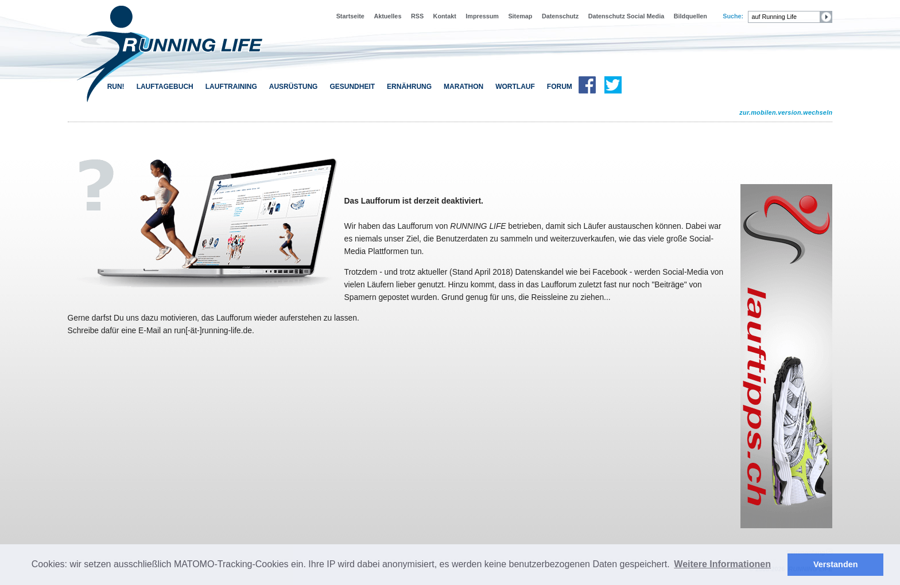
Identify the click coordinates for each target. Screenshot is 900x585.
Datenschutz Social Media (626, 16)
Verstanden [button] (835, 564)
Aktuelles (387, 16)
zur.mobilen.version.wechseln (785, 112)
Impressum (482, 16)
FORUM (559, 87)
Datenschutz (560, 16)
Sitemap (520, 16)
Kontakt (444, 16)
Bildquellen (690, 16)
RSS (417, 16)
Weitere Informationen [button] (722, 564)
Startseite (350, 16)
